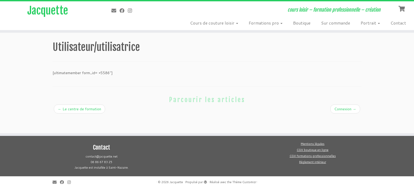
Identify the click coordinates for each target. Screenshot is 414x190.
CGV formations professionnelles (313, 156)
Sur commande (335, 23)
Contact (398, 23)
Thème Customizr (244, 182)
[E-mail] (115, 10)
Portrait (370, 23)
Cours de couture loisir (214, 23)
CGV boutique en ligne (312, 150)
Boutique (301, 23)
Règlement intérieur (312, 162)
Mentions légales (312, 144)
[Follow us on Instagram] (131, 10)
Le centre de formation (79, 109)
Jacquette (47, 10)
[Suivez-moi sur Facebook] (124, 10)
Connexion (345, 109)
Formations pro (266, 23)
